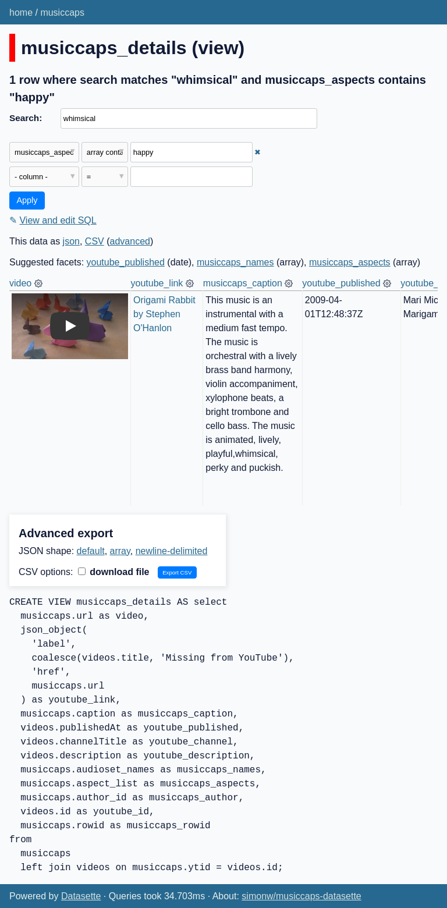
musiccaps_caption (242, 283)
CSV (94, 241)
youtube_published (126, 262)
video (20, 283)
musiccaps (62, 12)
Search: (25, 118)
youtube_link (157, 283)
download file (114, 572)
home (21, 12)
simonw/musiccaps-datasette (301, 896)
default (91, 551)
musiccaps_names (235, 262)
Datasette (81, 896)
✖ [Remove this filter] (257, 152)
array (120, 551)
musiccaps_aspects (350, 262)
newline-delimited (172, 551)
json (71, 241)
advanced (130, 241)
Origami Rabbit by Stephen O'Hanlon (165, 314)
